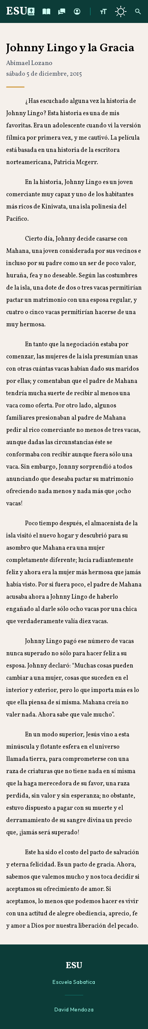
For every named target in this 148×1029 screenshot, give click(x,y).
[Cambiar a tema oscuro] (121, 11)
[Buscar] (138, 11)
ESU (16, 11)
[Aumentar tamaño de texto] (103, 11)
